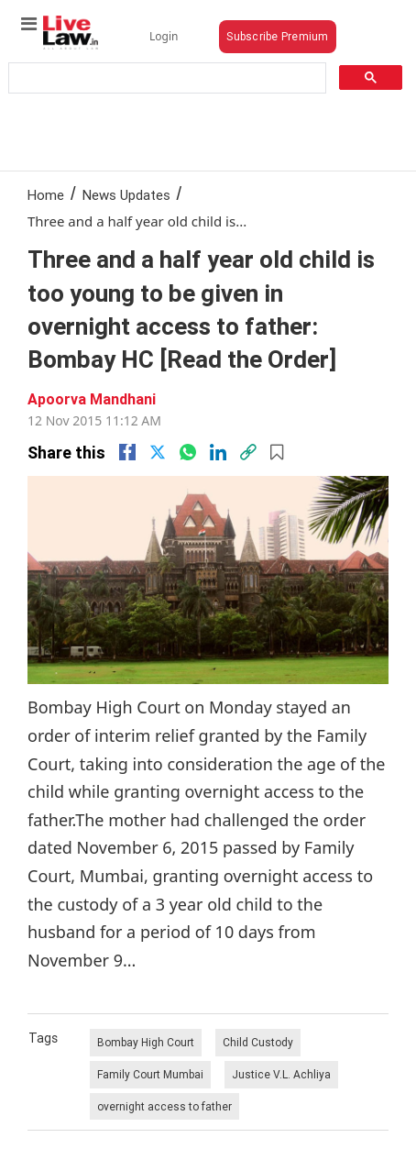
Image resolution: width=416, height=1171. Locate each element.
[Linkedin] (218, 452)
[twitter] (157, 452)
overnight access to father (164, 1106)
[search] (165, 78)
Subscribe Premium (277, 36)
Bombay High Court (145, 1042)
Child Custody (258, 1042)
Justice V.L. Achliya (281, 1074)
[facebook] (127, 452)
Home (45, 195)
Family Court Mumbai (150, 1074)
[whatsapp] (188, 452)
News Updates (126, 195)
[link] (248, 452)
